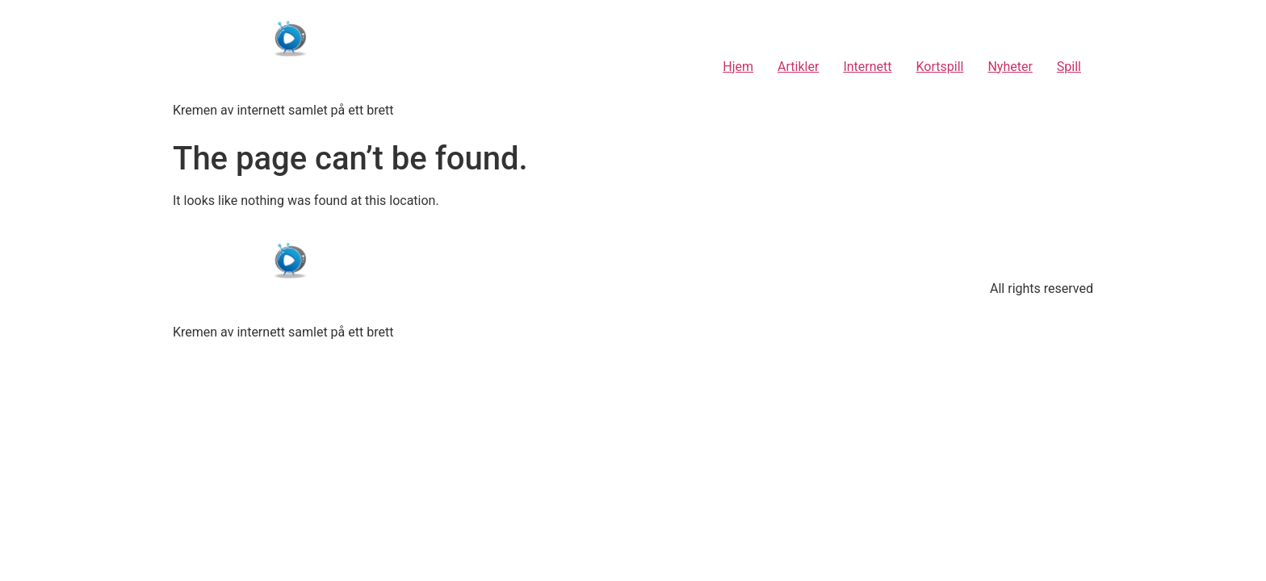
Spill (1069, 66)
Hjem (738, 66)
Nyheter (1009, 66)
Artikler (798, 66)
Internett (867, 66)
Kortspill (940, 66)
